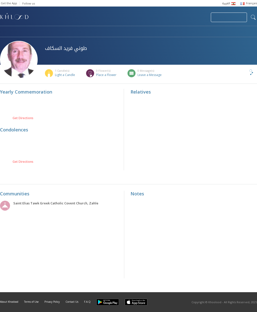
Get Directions (23, 118)
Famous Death (175, 32)
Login (198, 17)
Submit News (173, 17)
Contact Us (72, 301)
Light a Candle (65, 75)
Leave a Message (150, 75)
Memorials (138, 32)
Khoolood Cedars (242, 32)
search (253, 17)
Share (243, 72)
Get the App (9, 3)
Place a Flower (106, 75)
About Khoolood (9, 301)
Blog (207, 32)
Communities (102, 32)
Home (4, 32)
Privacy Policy (52, 301)
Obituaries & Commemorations (50, 32)
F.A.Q (87, 301)
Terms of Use (31, 301)
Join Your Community (228, 17)
